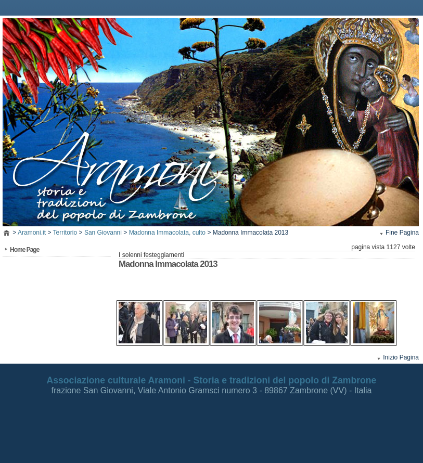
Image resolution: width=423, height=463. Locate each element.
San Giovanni (103, 232)
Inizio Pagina (401, 357)
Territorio (65, 232)
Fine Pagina (402, 232)
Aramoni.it (32, 232)
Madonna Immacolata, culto (167, 232)
